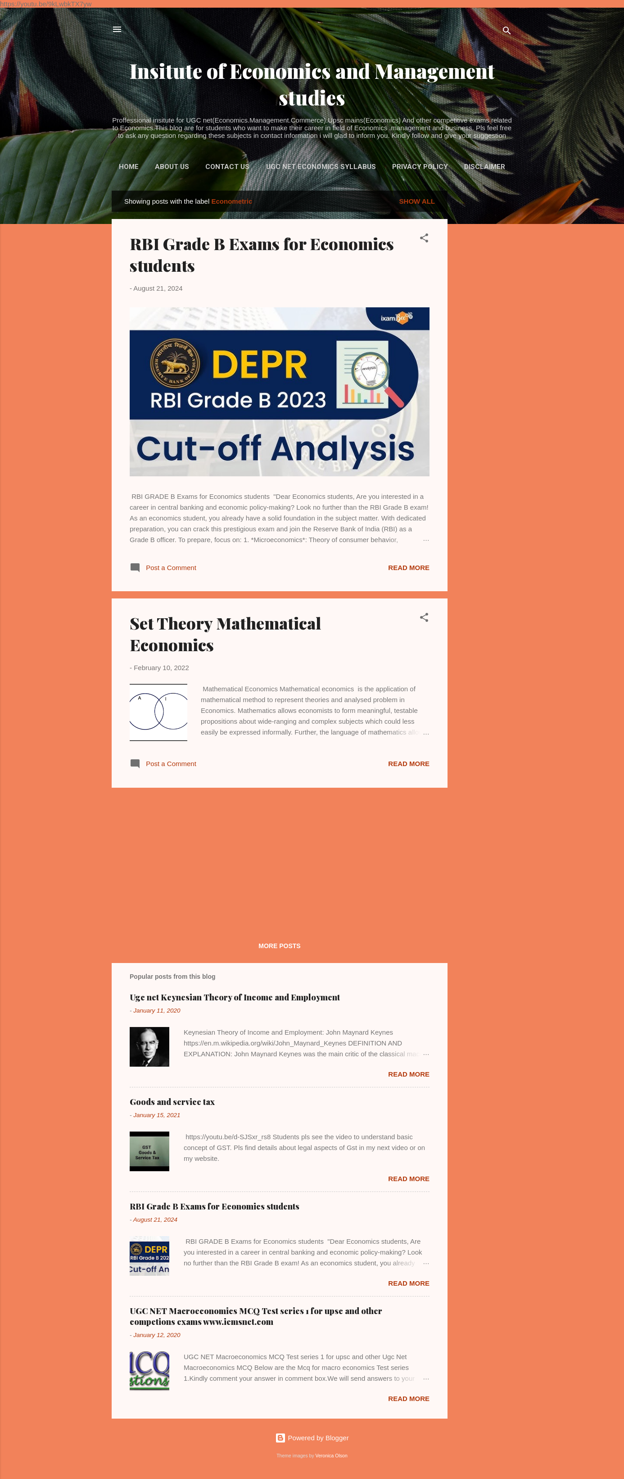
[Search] (507, 32)
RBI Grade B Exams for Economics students (214, 1206)
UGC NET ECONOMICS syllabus (321, 167)
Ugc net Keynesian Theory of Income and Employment (235, 997)
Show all (417, 201)
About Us (172, 167)
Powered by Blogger (311, 1438)
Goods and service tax (172, 1101)
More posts (279, 945)
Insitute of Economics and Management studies (312, 83)
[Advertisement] (483, 326)
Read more (409, 567)
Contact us (227, 167)
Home (129, 167)
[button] (424, 239)
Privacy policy (420, 167)
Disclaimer (484, 167)
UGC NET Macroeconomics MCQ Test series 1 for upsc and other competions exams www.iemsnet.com (256, 1316)
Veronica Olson (332, 1455)
